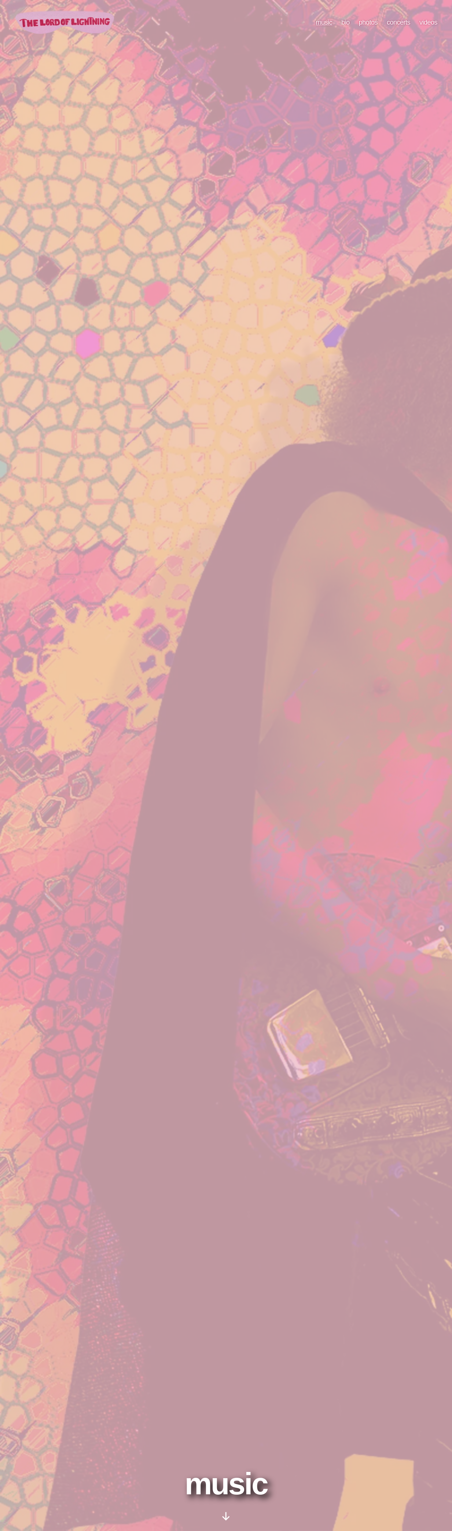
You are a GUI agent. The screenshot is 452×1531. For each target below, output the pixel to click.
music (324, 26)
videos (428, 26)
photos (368, 26)
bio (345, 26)
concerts (398, 26)
